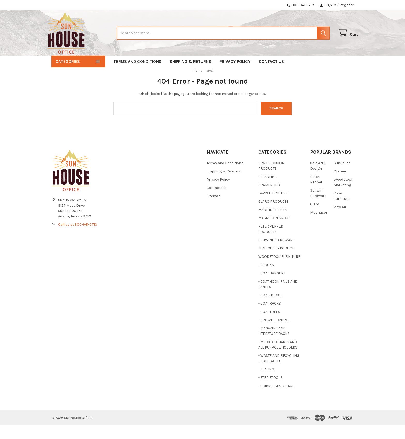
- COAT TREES (269, 325)
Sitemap (214, 210)
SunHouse (342, 177)
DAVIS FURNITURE (273, 207)
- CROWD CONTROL (274, 334)
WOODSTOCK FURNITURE (279, 270)
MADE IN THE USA (272, 224)
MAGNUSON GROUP (274, 232)
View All (340, 221)
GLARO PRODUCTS (273, 215)
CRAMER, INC (269, 199)
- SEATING (266, 383)
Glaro (314, 218)
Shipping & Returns (190, 75)
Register (347, 5)
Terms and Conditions (137, 75)
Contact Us (271, 75)
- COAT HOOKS (270, 309)
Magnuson (319, 226)
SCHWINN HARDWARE (276, 254)
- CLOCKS (266, 279)
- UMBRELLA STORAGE (276, 400)
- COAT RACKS (269, 317)
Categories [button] (68, 75)
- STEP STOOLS (270, 391)
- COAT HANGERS (271, 287)
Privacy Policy (235, 75)
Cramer (340, 185)
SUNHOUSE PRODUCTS (277, 262)
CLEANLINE (267, 190)
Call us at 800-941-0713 (77, 238)
